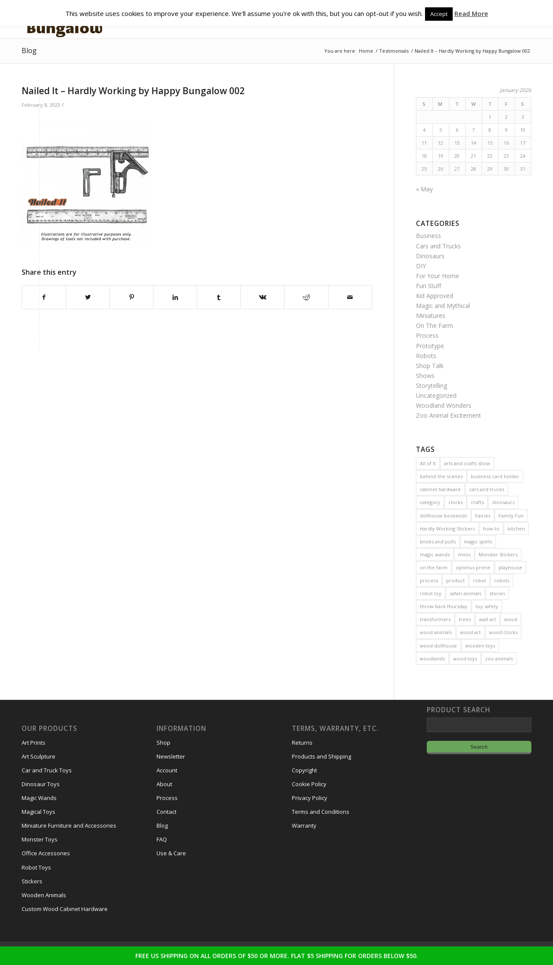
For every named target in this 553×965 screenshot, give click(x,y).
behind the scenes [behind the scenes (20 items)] (441, 476)
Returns (302, 742)
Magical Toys (38, 812)
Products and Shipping (321, 756)
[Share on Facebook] (44, 297)
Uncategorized (436, 395)
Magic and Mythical (443, 306)
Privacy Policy (309, 798)
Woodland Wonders (443, 405)
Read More (471, 13)
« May (424, 189)
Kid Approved (434, 296)
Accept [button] (439, 14)
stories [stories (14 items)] (497, 593)
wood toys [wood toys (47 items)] (465, 658)
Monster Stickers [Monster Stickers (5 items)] (498, 554)
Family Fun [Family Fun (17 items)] (511, 515)
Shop (163, 742)
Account (167, 770)
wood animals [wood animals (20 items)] (436, 632)
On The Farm (434, 325)
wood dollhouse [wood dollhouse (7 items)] (438, 645)
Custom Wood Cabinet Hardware (65, 909)
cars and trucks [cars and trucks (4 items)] (486, 489)
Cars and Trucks (438, 246)
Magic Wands (39, 798)
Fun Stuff (428, 286)
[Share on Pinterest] (131, 297)
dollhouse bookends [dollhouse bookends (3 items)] (443, 515)
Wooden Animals (44, 895)
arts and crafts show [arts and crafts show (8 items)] (467, 463)
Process (427, 335)
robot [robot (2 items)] (479, 580)
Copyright (304, 770)
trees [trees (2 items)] (465, 619)
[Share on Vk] (262, 297)
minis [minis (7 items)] (464, 554)
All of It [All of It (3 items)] (428, 463)
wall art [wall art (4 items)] (487, 619)
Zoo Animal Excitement (448, 415)
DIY (421, 266)
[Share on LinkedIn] (175, 297)
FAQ (162, 839)
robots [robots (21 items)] (501, 580)
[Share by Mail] (350, 297)
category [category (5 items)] (430, 502)
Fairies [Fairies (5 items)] (482, 515)
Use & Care (171, 853)
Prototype (430, 346)
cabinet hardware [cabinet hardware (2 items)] (440, 489)
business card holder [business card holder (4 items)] (495, 476)
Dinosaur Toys (41, 784)
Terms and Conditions (320, 812)
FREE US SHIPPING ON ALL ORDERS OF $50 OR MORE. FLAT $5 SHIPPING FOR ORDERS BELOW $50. (276, 956)
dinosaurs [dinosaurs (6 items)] (503, 502)
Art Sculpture (38, 756)
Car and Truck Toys (47, 770)
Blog (29, 50)
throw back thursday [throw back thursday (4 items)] (443, 606)
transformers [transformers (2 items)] (435, 619)
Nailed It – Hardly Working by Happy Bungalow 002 (133, 91)
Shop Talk (430, 366)
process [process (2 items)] (429, 580)
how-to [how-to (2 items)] (491, 528)
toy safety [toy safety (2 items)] (487, 606)
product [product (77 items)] (455, 580)
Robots (426, 356)
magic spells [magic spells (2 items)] (478, 541)
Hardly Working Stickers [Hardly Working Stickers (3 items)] (447, 528)
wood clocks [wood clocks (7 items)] (503, 632)
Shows (425, 375)
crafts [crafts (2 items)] (477, 502)
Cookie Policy (309, 784)
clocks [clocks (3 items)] (455, 502)
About (164, 784)
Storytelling (431, 385)
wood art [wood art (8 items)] (470, 632)
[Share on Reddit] (306, 297)
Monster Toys (40, 839)
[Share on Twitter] (87, 297)
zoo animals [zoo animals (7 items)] (499, 658)
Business (428, 236)
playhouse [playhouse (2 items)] (510, 567)
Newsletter (171, 756)
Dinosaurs (430, 256)
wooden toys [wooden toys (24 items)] (480, 645)
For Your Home (437, 276)
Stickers (32, 881)
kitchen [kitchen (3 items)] (516, 528)
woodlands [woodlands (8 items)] (432, 658)
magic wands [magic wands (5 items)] (435, 554)
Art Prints (33, 742)
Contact (166, 812)
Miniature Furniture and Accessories (69, 825)
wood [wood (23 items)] (510, 619)
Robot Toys (36, 867)
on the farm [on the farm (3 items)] (434, 567)
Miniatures (430, 315)
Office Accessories (46, 853)
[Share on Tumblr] (218, 297)
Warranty (304, 825)
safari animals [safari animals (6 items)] (465, 593)
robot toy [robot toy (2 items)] (430, 593)
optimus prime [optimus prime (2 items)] (473, 567)
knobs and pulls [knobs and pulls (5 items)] (438, 541)
